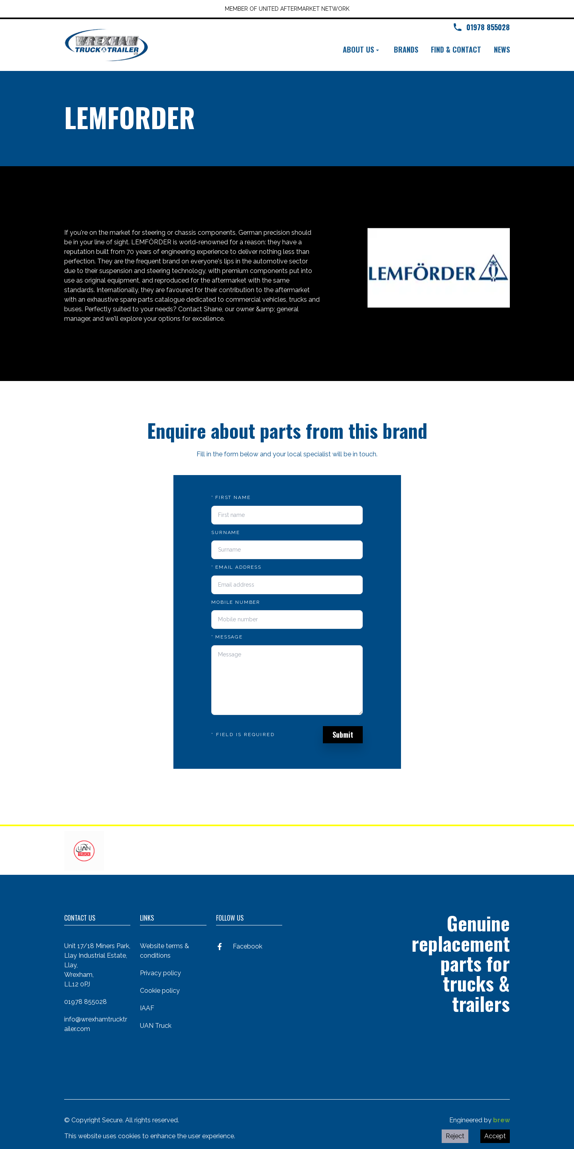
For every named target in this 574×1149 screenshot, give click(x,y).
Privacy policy (160, 973)
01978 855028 (85, 1002)
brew (501, 1120)
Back (78, 195)
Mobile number (235, 602)
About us (362, 49)
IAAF (147, 1008)
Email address (236, 567)
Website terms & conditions (164, 950)
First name (230, 497)
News (502, 49)
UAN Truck (155, 1025)
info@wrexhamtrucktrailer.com (95, 1024)
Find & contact (456, 49)
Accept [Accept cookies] (495, 1136)
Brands (406, 49)
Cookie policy (160, 990)
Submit (342, 734)
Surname (225, 532)
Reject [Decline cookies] (455, 1136)
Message (227, 637)
